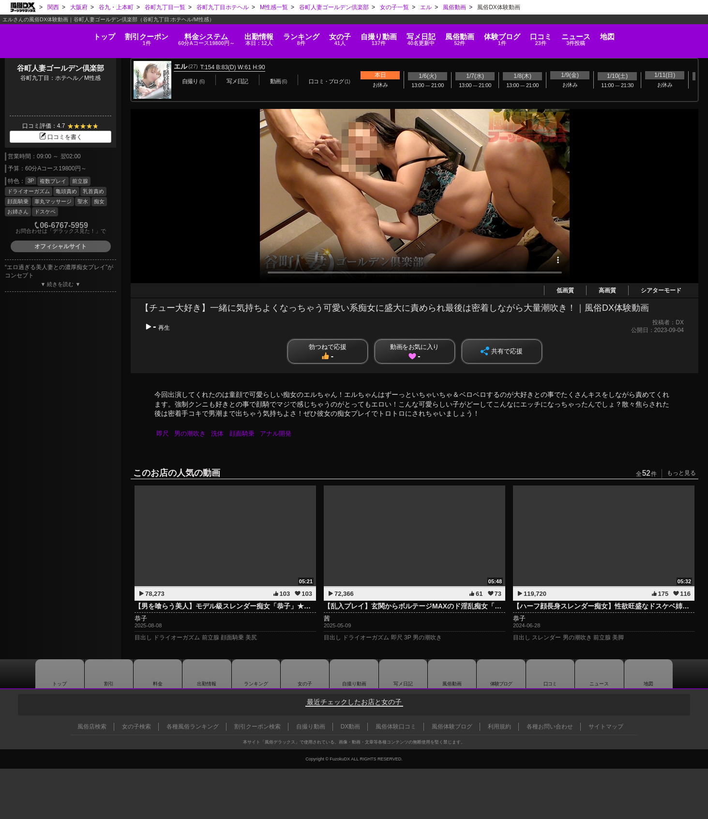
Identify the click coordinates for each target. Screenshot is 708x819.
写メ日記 (403, 673)
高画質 (607, 290)
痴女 (99, 201)
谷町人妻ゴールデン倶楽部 (60, 68)
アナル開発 (279, 433)
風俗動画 (483, 36)
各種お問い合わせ (550, 726)
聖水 (82, 201)
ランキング (277, 36)
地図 (677, 33)
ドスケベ (45, 211)
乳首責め (93, 191)
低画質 (565, 290)
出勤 (222, 36)
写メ (432, 36)
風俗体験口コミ (396, 726)
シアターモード (661, 290)
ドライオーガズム (28, 191)
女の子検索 (136, 726)
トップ (35, 33)
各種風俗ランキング (192, 726)
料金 (160, 36)
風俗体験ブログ (452, 726)
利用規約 (499, 726)
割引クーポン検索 (257, 726)
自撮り (377, 36)
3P (31, 180)
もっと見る (681, 473)
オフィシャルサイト (60, 246)
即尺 (163, 433)
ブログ (537, 36)
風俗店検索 (91, 726)
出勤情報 (206, 673)
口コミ (588, 36)
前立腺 (80, 181)
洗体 (219, 433)
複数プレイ (53, 181)
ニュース (634, 36)
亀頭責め (66, 191)
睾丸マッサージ (53, 201)
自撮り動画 (354, 673)
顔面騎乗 (18, 201)
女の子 (327, 36)
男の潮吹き (191, 433)
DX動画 (351, 726)
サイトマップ (605, 726)
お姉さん (18, 211)
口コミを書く (60, 137)
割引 (90, 36)
